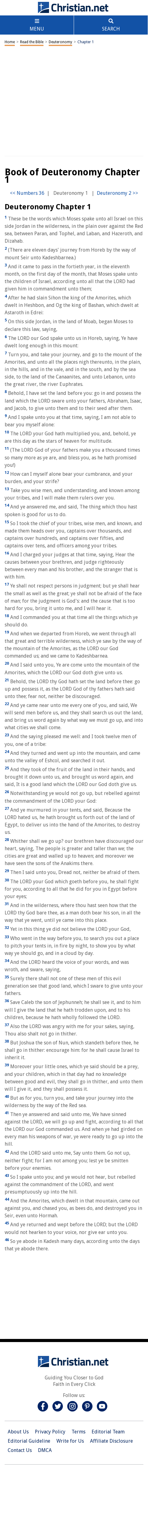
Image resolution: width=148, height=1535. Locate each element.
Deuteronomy (60, 42)
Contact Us (20, 1450)
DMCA (45, 1450)
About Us (18, 1432)
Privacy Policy (50, 1432)
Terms (78, 1432)
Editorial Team (108, 1432)
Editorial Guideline (29, 1441)
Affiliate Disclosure (111, 1441)
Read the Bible (31, 42)
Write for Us (70, 1441)
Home (10, 42)
